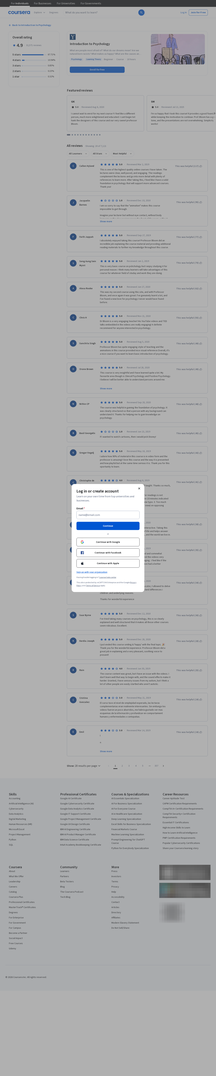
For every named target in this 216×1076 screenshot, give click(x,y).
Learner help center (107, 577)
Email (80, 508)
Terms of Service (93, 585)
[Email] (108, 515)
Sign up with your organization (91, 572)
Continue (108, 526)
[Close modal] (139, 488)
